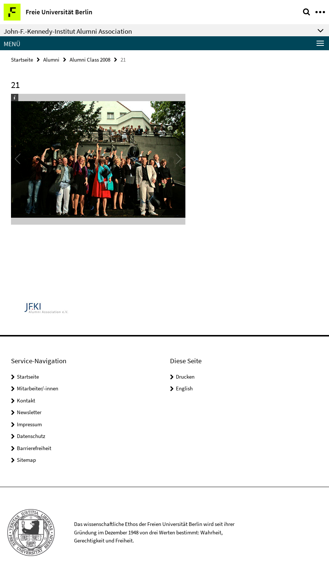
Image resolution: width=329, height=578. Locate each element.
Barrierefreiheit (34, 448)
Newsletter (29, 412)
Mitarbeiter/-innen (37, 388)
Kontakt (26, 400)
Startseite (22, 59)
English (184, 388)
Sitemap (26, 459)
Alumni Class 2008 (90, 59)
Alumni (51, 59)
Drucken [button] (185, 376)
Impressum (29, 424)
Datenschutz (31, 435)
